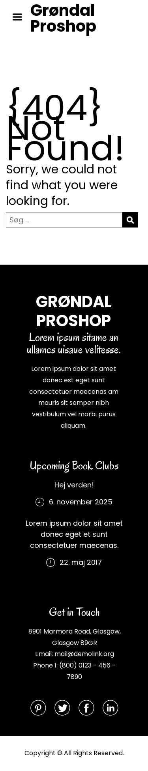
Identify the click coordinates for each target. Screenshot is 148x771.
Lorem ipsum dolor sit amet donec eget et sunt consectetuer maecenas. (74, 534)
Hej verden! (74, 485)
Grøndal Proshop (63, 18)
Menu (20, 17)
